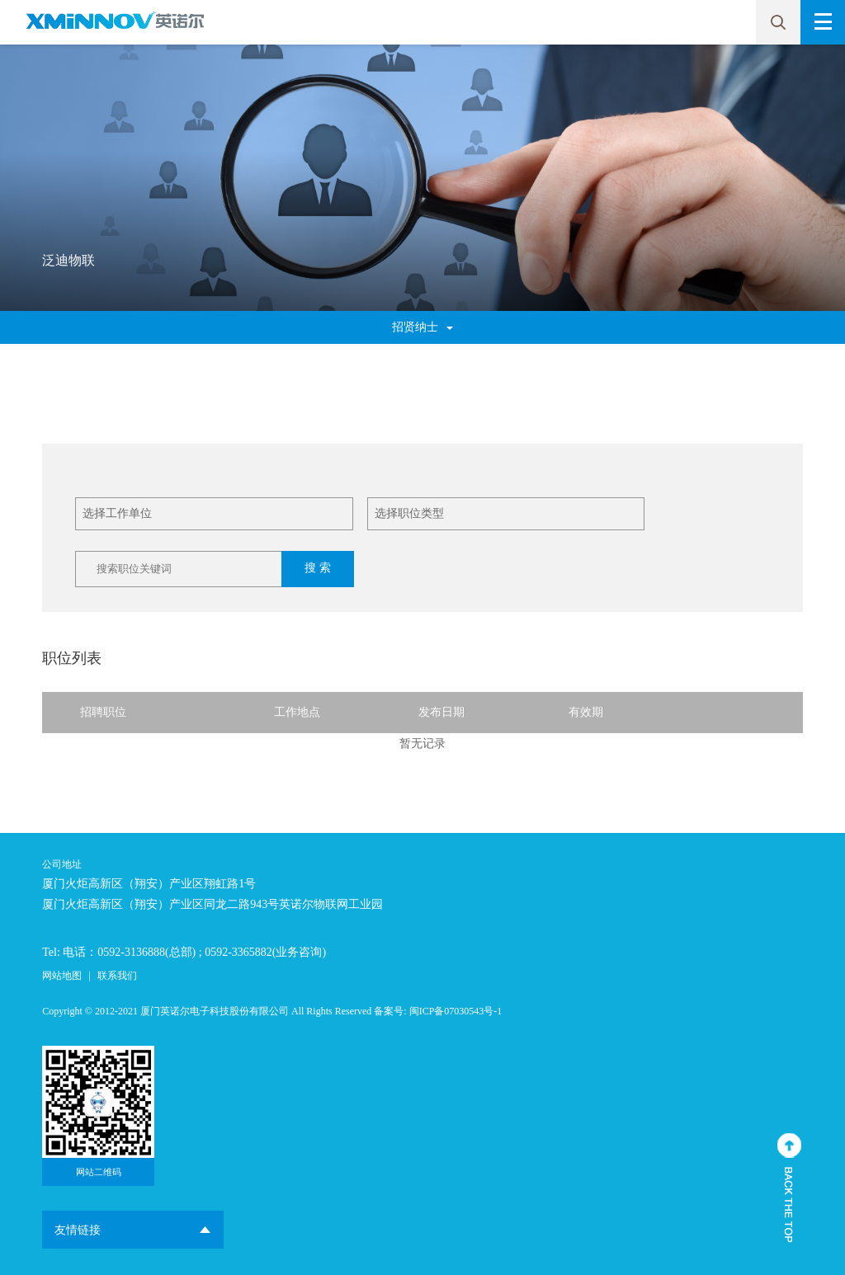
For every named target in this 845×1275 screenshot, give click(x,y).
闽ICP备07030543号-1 (456, 1011)
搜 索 (317, 568)
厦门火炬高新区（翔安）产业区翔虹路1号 (149, 883)
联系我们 (117, 975)
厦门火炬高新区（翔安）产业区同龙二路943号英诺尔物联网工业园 (212, 904)
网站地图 (62, 975)
